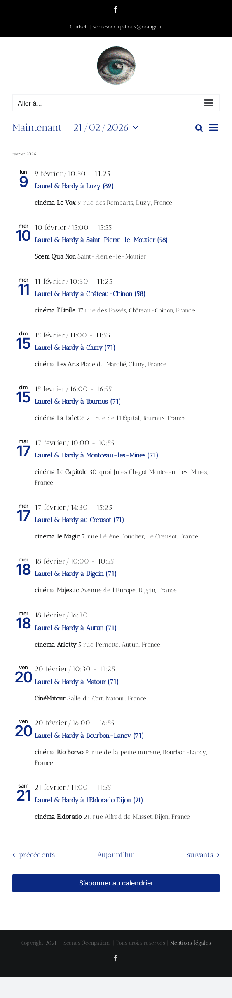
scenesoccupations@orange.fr (127, 27)
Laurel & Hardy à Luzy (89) (74, 186)
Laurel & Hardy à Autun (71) (76, 628)
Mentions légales (190, 943)
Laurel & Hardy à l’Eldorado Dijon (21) (89, 800)
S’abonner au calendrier (116, 883)
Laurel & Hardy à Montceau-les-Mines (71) (96, 455)
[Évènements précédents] (31, 854)
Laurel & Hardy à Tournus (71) (78, 401)
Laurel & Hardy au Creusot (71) (79, 520)
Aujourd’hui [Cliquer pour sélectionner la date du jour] (116, 854)
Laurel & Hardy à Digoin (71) (75, 574)
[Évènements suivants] (205, 854)
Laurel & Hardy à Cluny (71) (75, 347)
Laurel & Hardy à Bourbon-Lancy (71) (89, 735)
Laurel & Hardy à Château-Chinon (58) (90, 294)
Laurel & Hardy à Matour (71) (76, 682)
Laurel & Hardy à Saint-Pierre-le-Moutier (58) (101, 240)
